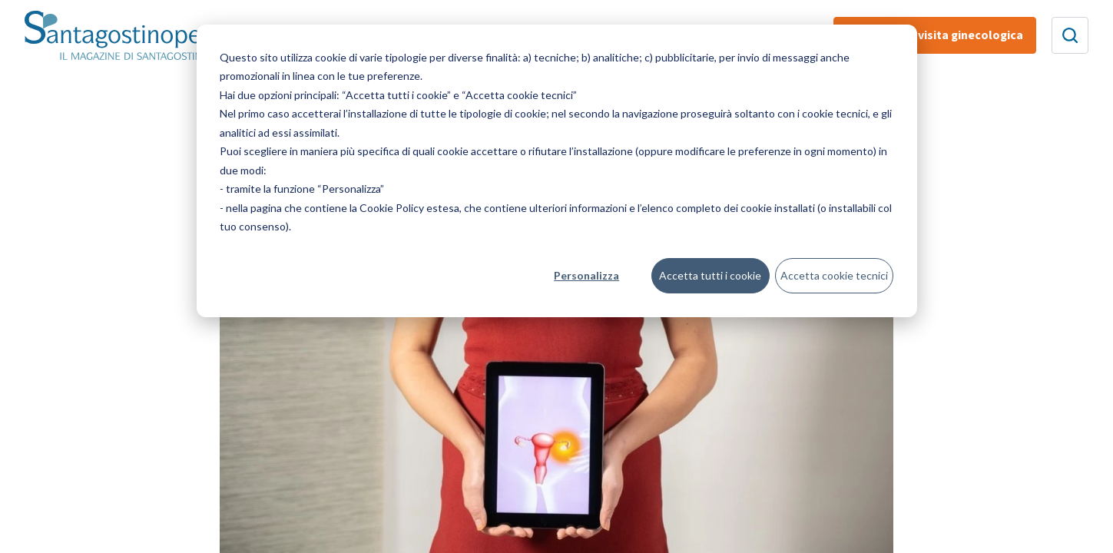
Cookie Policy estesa (409, 207)
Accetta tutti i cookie (710, 275)
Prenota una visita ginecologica (934, 35)
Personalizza (586, 275)
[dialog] (557, 171)
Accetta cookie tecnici (834, 275)
